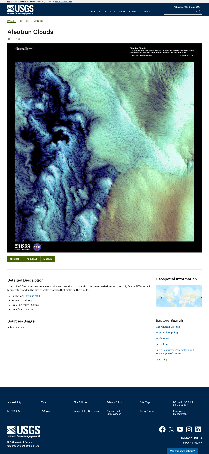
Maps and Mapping (167, 332)
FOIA (43, 402)
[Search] (199, 12)
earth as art (162, 338)
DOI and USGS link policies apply (183, 403)
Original (14, 259)
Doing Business (148, 411)
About (146, 11)
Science (95, 11)
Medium (47, 259)
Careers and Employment (114, 412)
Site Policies (80, 402)
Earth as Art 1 (32, 295)
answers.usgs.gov (192, 442)
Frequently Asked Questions (186, 7)
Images (11, 21)
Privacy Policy (114, 402)
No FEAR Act (14, 411)
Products (109, 11)
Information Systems (168, 326)
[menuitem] (95, 10)
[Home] (20, 14)
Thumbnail (31, 259)
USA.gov (45, 411)
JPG (27, 309)
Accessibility (14, 402)
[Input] (183, 12)
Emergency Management (180, 412)
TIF (31, 309)
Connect (134, 11)
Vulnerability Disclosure (87, 411)
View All (161, 359)
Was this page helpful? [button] (182, 451)
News (122, 11)
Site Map (145, 402)
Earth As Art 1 (163, 344)
